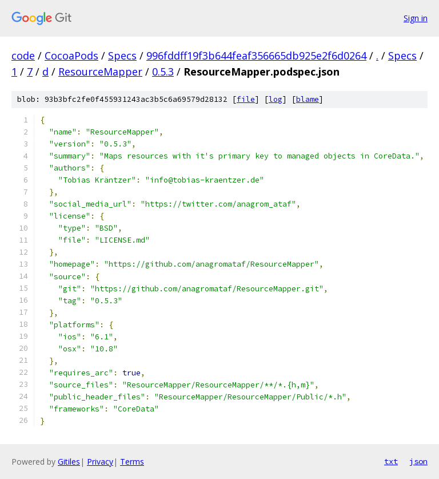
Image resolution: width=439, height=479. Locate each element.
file (246, 99)
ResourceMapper (100, 71)
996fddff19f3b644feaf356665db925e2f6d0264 (256, 55)
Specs (122, 55)
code (23, 55)
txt (391, 461)
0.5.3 (163, 71)
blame (307, 99)
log (275, 99)
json (418, 461)
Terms (132, 461)
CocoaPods (71, 55)
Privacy (100, 461)
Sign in (416, 18)
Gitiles (69, 461)
